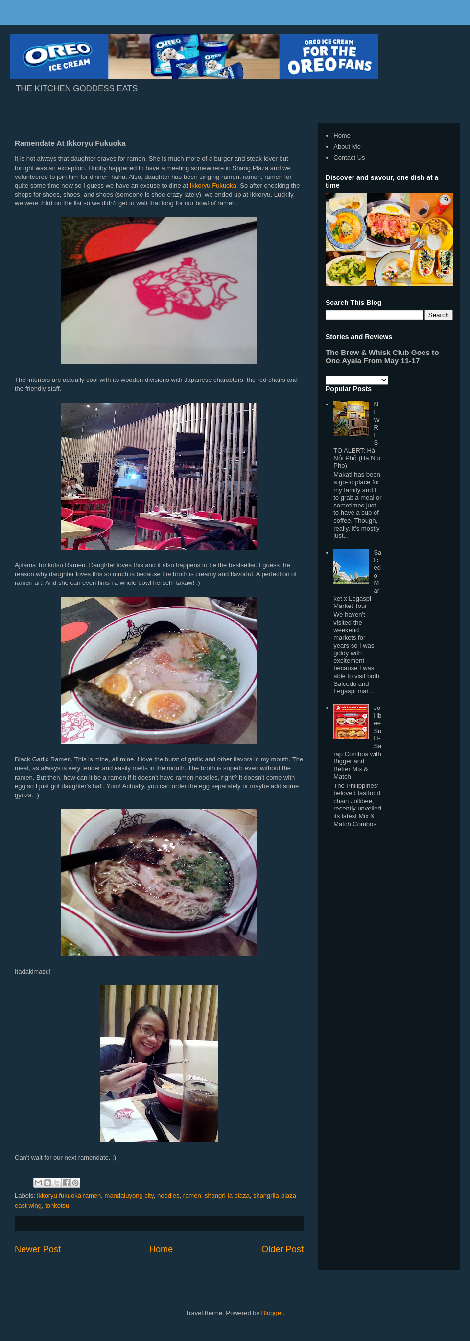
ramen (192, 1195)
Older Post (282, 1249)
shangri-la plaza (227, 1195)
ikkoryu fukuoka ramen (69, 1195)
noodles (168, 1195)
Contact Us (349, 157)
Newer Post (38, 1249)
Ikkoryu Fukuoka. (214, 185)
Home (161, 1249)
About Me (347, 146)
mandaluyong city (129, 1195)
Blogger (272, 1312)
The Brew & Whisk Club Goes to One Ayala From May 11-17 (382, 356)
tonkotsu (57, 1205)
